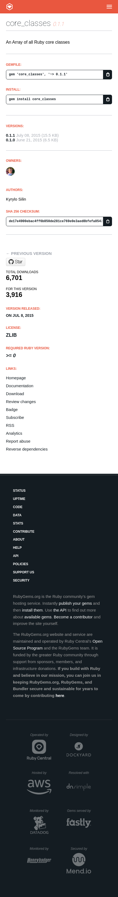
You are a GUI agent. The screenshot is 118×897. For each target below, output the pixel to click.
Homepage (16, 378)
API (15, 556)
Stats (18, 523)
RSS (10, 425)
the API (59, 610)
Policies (20, 564)
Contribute (24, 532)
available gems (37, 617)
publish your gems (75, 603)
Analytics (14, 433)
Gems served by (79, 811)
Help (17, 548)
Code (18, 507)
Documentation (19, 385)
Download (15, 393)
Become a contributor (73, 617)
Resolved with (80, 773)
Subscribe (15, 417)
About (19, 539)
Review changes (21, 401)
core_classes (28, 23)
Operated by (40, 737)
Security (21, 580)
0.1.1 (10, 135)
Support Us (23, 572)
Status (19, 491)
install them (32, 610)
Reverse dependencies (27, 449)
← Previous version (29, 253)
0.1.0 (10, 140)
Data (17, 515)
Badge (12, 409)
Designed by (80, 735)
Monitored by (40, 811)
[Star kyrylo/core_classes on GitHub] (15, 262)
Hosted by (41, 773)
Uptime (19, 499)
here (59, 695)
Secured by (81, 849)
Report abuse (18, 441)
